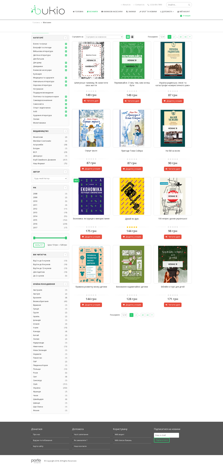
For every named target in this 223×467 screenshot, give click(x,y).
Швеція (36, 403)
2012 (35, 208)
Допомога (166, 11)
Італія (35, 327)
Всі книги (92, 11)
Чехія (35, 395)
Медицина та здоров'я (43, 77)
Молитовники (39, 122)
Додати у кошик (174, 100)
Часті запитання (81, 434)
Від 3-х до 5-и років (41, 260)
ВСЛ (35, 152)
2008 (35, 193)
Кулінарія (37, 74)
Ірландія (37, 320)
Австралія (37, 290)
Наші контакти (80, 446)
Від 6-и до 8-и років (41, 264)
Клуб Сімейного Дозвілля (44, 159)
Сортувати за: (78, 37)
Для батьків (38, 58)
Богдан (36, 148)
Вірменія (37, 305)
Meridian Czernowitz (42, 141)
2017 (35, 227)
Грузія (36, 312)
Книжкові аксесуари (112, 11)
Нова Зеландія (40, 350)
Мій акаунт (183, 11)
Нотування (38, 89)
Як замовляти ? (80, 440)
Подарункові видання (43, 92)
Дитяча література (42, 55)
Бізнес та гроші (40, 43)
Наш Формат (39, 163)
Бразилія (37, 297)
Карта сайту (38, 446)
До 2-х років (38, 275)
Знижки (131, 11)
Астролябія (38, 144)
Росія (35, 372)
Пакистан (37, 357)
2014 (35, 216)
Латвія (36, 119)
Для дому (37, 62)
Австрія (36, 294)
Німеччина (38, 346)
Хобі (35, 111)
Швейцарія (38, 399)
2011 (35, 205)
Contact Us (139, 4)
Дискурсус (37, 156)
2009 (35, 197)
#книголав (38, 137)
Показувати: (153, 37)
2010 (35, 201)
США (35, 384)
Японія (36, 410)
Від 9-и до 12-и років (42, 268)
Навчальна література (43, 81)
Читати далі (92, 100)
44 (185, 37)
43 (181, 37)
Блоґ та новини (148, 11)
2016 (35, 224)
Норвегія (37, 354)
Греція (36, 308)
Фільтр (39, 245)
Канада (36, 331)
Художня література (42, 115)
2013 (35, 212)
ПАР (35, 361)
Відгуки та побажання (42, 440)
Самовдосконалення (42, 100)
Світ (35, 376)
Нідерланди (38, 342)
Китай (36, 335)
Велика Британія (40, 301)
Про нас (36, 434)
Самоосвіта (38, 104)
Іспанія (36, 324)
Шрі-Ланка (38, 406)
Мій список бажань (123, 440)
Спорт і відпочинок (42, 107)
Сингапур (37, 380)
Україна (36, 388)
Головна (78, 11)
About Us (126, 4)
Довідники (38, 66)
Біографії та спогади (42, 47)
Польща (36, 369)
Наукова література (42, 85)
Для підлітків (39, 272)
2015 (35, 220)
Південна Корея (40, 365)
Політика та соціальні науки (46, 96)
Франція (37, 391)
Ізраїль (36, 316)
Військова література (43, 51)
